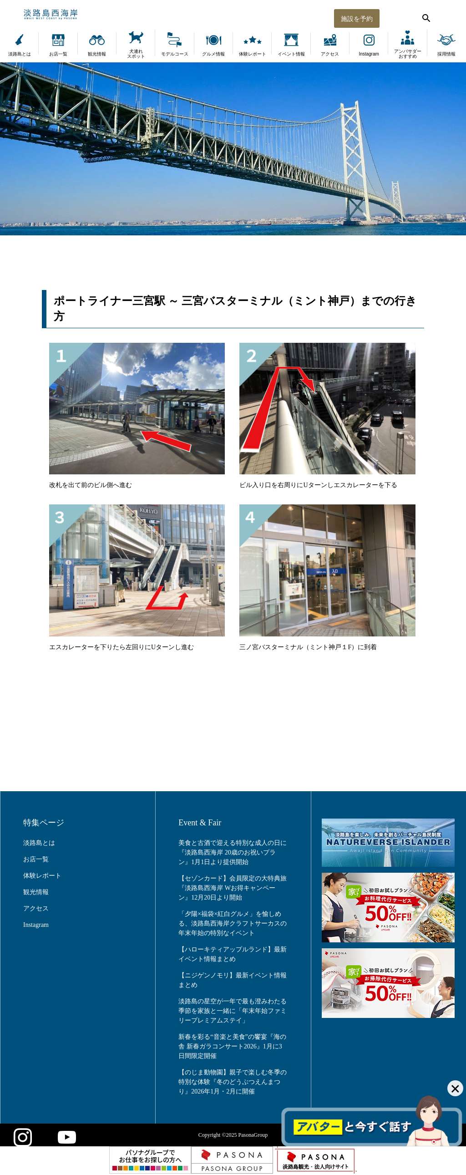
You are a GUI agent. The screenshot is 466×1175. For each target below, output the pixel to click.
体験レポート (252, 53)
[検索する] (425, 16)
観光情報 (97, 53)
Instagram (369, 53)
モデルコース (174, 53)
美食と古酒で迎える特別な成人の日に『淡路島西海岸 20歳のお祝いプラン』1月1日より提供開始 (232, 852)
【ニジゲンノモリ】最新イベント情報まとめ (232, 980)
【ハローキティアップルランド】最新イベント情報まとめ (232, 954)
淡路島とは (19, 53)
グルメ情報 (213, 53)
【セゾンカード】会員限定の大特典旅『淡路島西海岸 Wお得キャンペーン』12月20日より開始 (232, 888)
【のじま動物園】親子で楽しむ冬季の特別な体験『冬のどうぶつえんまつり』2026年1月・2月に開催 (232, 1082)
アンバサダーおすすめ (407, 54)
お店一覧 (58, 53)
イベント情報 (291, 53)
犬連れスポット (136, 54)
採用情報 (446, 53)
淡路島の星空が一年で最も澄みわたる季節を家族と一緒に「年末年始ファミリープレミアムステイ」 (232, 1011)
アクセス (330, 53)
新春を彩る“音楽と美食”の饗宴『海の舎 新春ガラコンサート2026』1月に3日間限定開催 (232, 1046)
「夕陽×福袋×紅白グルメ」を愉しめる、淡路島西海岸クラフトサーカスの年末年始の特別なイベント (232, 923)
